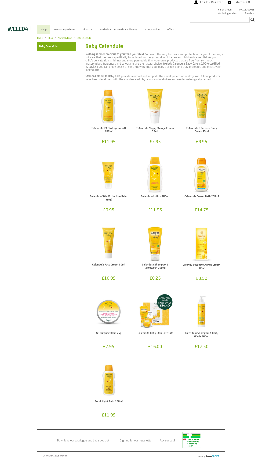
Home (40, 37)
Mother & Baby (65, 37)
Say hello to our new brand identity (118, 29)
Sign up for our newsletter (136, 440)
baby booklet (101, 440)
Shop (44, 29)
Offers (170, 29)
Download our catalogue (72, 440)
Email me (249, 13)
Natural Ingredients (64, 29)
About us (87, 29)
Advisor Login (168, 440)
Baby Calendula (84, 37)
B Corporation (152, 29)
